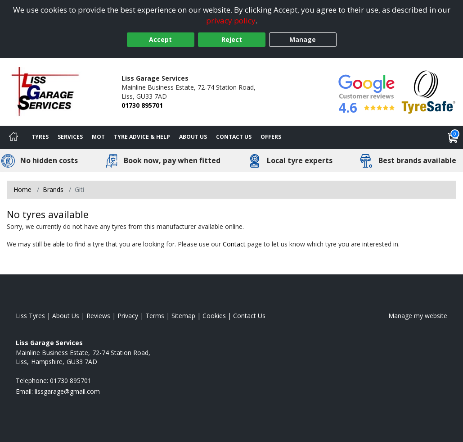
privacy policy (231, 20)
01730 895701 (142, 105)
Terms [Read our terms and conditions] (154, 315)
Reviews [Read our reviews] (98, 315)
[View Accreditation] (428, 91)
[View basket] (453, 137)
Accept (160, 39)
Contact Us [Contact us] (234, 137)
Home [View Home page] (22, 189)
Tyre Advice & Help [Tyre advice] (142, 137)
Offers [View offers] (271, 137)
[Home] (13, 137)
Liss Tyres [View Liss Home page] (30, 315)
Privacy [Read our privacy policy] (127, 315)
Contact (234, 244)
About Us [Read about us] (65, 315)
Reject (231, 39)
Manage (302, 39)
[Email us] (67, 391)
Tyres (40, 137)
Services (70, 137)
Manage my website (417, 315)
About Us (193, 137)
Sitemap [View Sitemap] (183, 315)
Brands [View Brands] (53, 189)
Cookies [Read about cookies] (214, 315)
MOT (98, 137)
